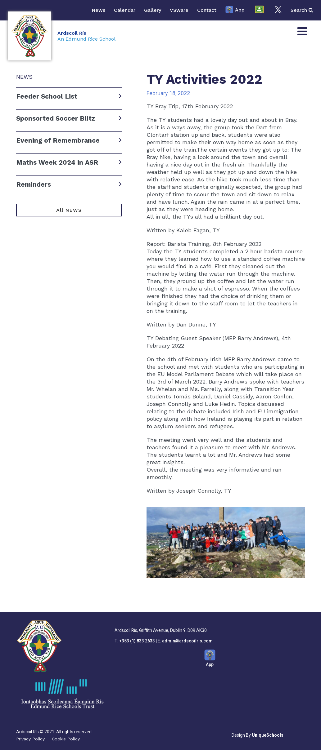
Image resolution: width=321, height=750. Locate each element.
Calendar (124, 10)
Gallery (152, 10)
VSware (179, 10)
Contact (206, 10)
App (235, 10)
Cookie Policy (66, 738)
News (98, 10)
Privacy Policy (30, 738)
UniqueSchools (267, 735)
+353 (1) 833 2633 (137, 640)
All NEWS (68, 210)
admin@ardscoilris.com (187, 640)
